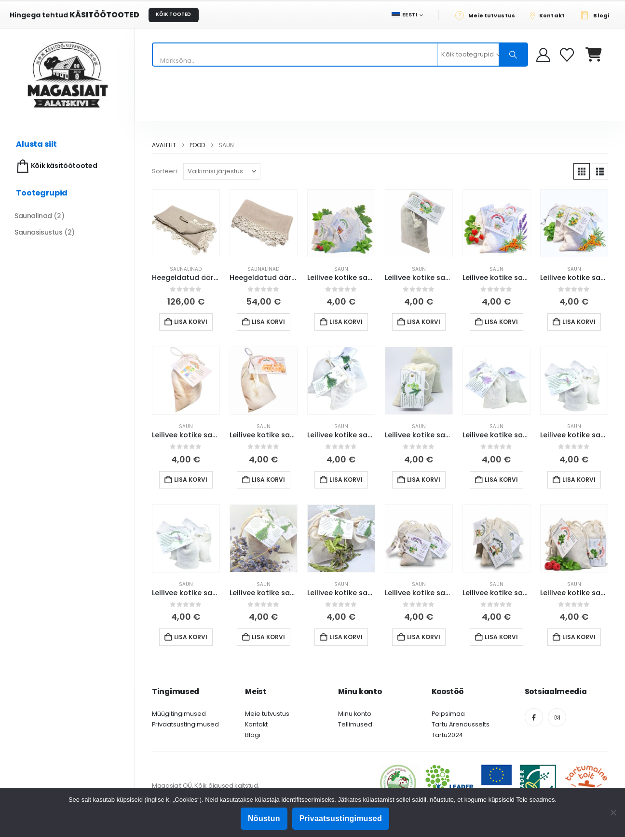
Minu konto (354, 714)
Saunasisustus (38, 232)
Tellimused (355, 724)
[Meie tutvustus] (487, 15)
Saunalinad (186, 269)
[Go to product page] (185, 223)
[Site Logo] (68, 74)
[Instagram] (557, 717)
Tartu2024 (447, 735)
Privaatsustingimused (185, 724)
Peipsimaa (448, 714)
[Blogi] (597, 15)
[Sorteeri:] (221, 171)
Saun (341, 269)
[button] (581, 171)
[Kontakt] (550, 15)
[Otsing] (513, 54)
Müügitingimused (179, 714)
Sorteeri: (165, 171)
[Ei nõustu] (613, 812)
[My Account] (543, 55)
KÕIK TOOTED (173, 14)
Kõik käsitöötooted (55, 166)
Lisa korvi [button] (190, 322)
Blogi (252, 735)
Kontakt (256, 724)
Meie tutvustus (267, 714)
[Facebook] (534, 717)
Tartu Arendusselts (460, 724)
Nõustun (264, 818)
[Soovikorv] (567, 55)
